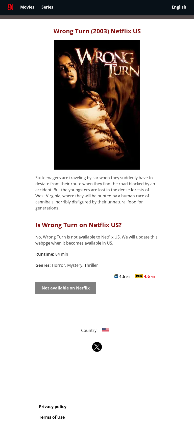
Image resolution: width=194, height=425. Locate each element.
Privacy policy (52, 406)
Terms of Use (52, 417)
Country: (97, 330)
